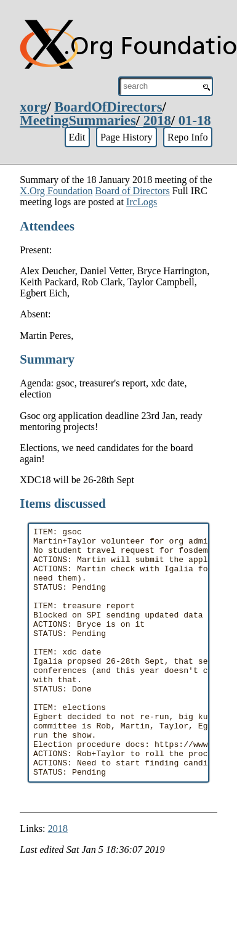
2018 (157, 120)
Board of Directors (132, 190)
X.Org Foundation (56, 190)
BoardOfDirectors (108, 107)
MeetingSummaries (77, 120)
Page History (126, 137)
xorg (33, 107)
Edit (76, 137)
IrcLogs (141, 202)
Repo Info (187, 137)
